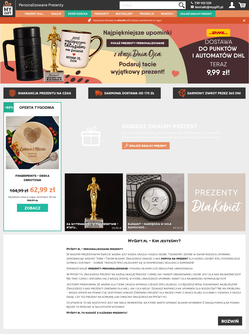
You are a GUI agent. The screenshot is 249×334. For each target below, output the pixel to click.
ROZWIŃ (230, 321)
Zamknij (244, 20)
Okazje (56, 14)
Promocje (147, 14)
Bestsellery (124, 14)
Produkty (101, 14)
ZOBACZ (32, 208)
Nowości (167, 14)
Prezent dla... (34, 14)
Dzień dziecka (78, 14)
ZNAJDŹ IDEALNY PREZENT (196, 14)
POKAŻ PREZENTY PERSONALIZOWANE (137, 43)
